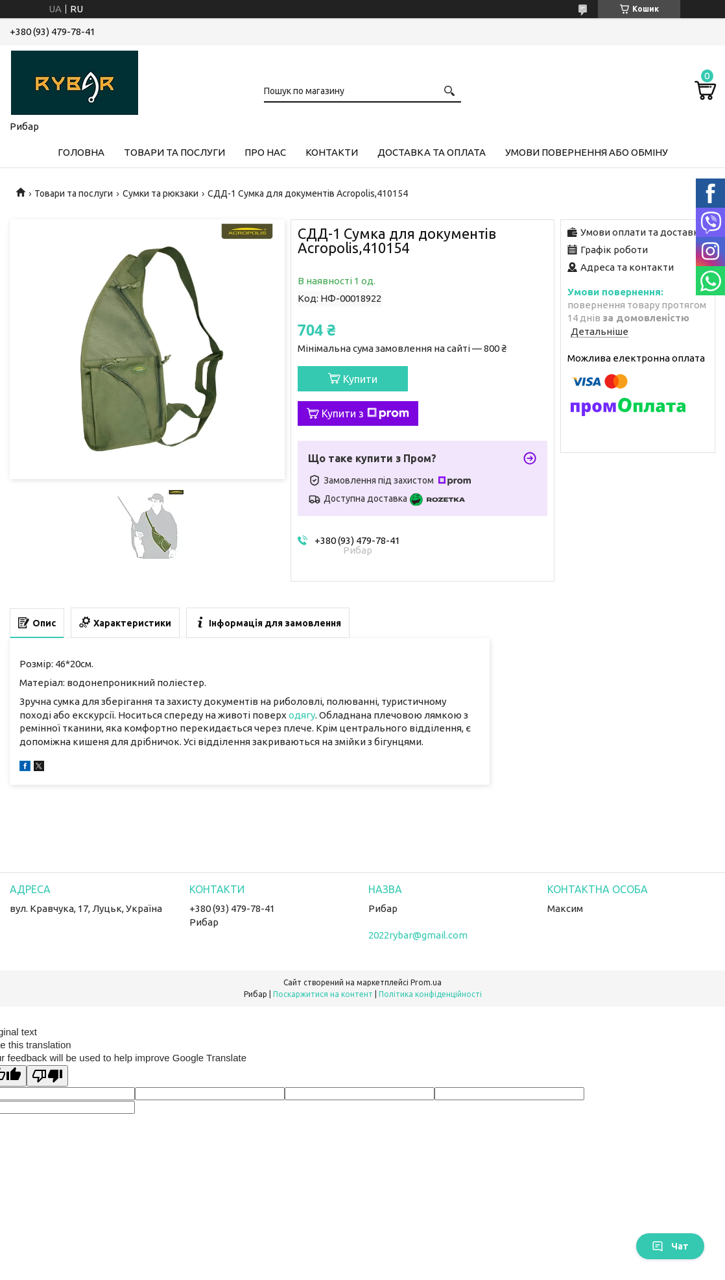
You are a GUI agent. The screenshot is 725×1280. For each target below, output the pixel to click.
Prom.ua (426, 982)
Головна (81, 152)
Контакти (331, 152)
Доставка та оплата (431, 152)
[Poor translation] (47, 1076)
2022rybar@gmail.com (418, 935)
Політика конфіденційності (430, 994)
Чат (670, 1246)
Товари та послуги (174, 152)
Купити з (365, 413)
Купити (360, 379)
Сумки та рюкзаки (160, 193)
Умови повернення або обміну (586, 152)
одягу (302, 714)
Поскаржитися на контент (323, 994)
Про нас (265, 152)
